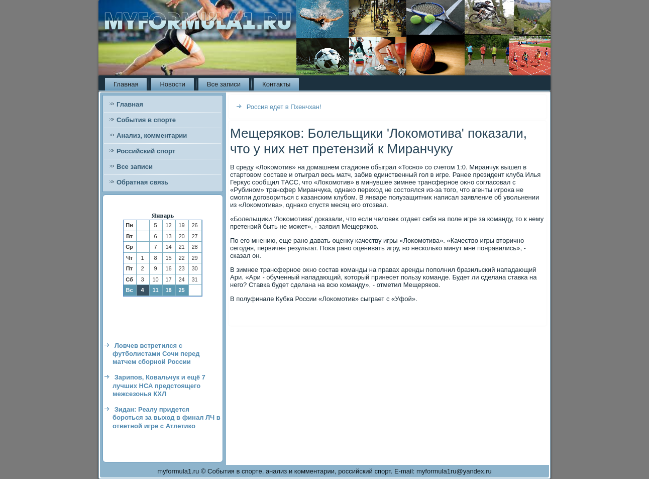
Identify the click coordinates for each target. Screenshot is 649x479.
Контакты (276, 84)
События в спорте (146, 120)
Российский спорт (146, 151)
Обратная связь (142, 182)
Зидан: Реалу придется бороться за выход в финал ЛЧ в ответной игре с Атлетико (167, 418)
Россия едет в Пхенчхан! (284, 107)
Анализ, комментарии (152, 135)
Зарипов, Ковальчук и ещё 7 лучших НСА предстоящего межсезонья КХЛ (159, 385)
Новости (172, 84)
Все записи (224, 84)
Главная (126, 84)
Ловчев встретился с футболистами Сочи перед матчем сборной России (156, 354)
